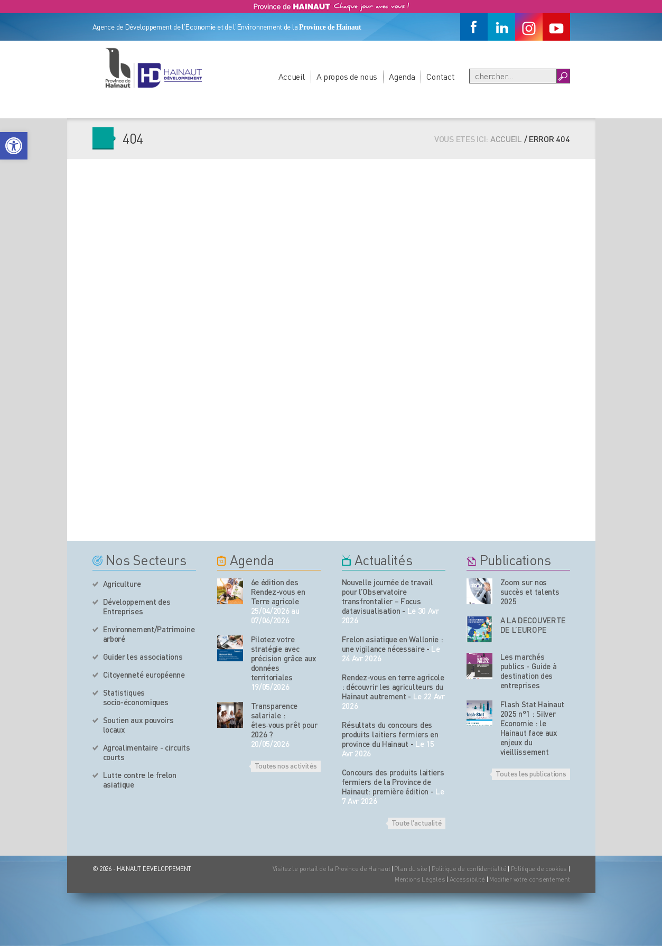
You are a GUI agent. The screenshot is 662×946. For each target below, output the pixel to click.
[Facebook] (474, 27)
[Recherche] (513, 76)
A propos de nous (347, 76)
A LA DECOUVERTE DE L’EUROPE (533, 625)
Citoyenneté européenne (144, 674)
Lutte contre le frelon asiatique (139, 780)
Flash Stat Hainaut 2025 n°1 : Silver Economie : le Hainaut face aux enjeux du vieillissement (532, 728)
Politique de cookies (539, 869)
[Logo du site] (153, 67)
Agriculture (122, 583)
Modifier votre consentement (529, 879)
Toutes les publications (531, 773)
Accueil (291, 76)
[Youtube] (556, 27)
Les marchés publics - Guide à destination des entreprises (528, 670)
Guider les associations (143, 656)
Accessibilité (467, 879)
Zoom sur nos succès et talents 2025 (530, 591)
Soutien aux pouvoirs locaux (138, 725)
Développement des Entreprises (137, 606)
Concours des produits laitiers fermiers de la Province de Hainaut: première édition (393, 782)
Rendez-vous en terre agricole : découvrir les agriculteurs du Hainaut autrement (393, 686)
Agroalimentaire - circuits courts (146, 752)
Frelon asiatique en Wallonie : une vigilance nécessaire (392, 644)
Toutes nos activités (286, 765)
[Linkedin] (501, 27)
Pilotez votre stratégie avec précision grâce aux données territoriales (283, 658)
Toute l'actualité (416, 822)
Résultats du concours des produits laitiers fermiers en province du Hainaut (390, 734)
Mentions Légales (420, 879)
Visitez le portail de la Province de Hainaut (331, 869)
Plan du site (410, 869)
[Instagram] (529, 27)
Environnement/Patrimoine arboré (149, 634)
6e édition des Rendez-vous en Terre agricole (278, 591)
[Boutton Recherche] (563, 76)
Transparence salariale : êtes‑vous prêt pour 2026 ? (284, 720)
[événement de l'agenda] (230, 591)
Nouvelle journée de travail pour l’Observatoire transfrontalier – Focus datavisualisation (387, 596)
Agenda (402, 76)
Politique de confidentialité (470, 869)
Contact (440, 76)
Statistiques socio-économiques (136, 697)
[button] (13, 146)
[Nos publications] (479, 591)
